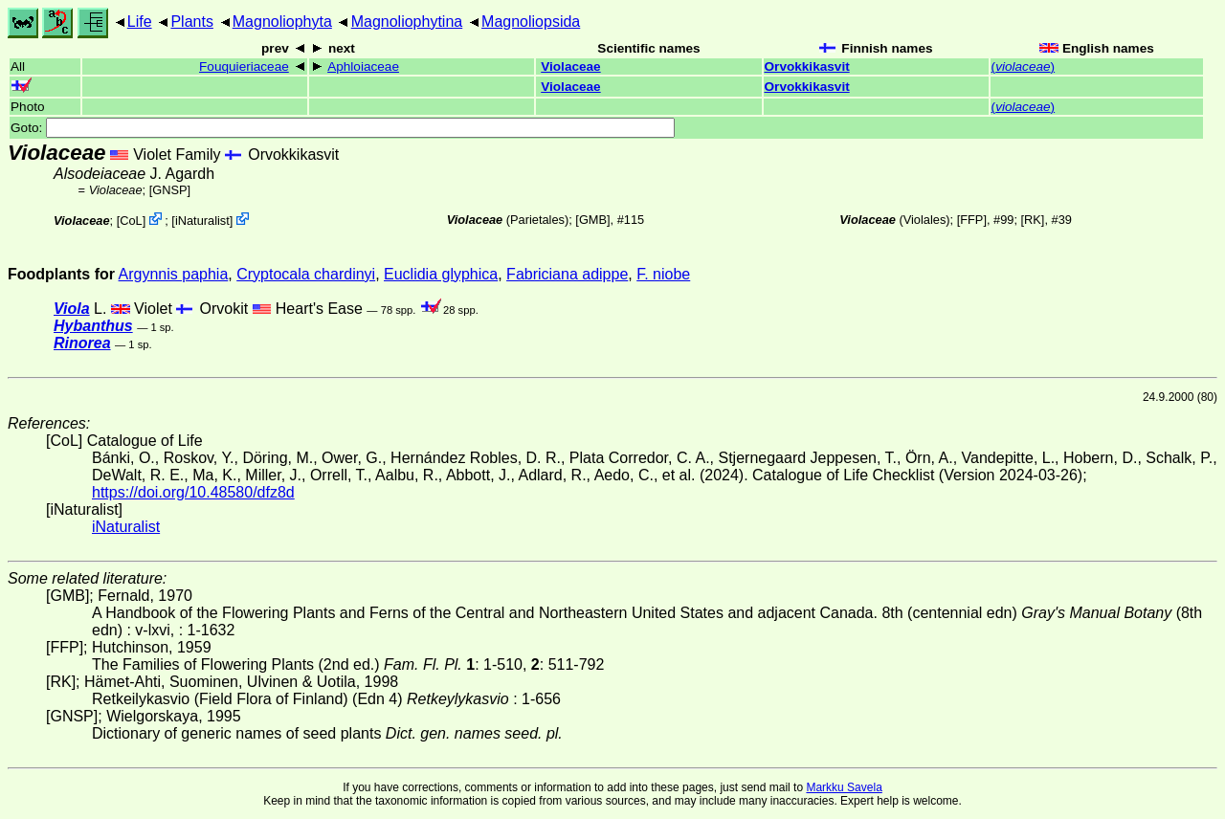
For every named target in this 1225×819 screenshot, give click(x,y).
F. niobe (663, 274)
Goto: (343, 128)
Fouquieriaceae (244, 66)
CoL (131, 220)
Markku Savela (843, 787)
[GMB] (592, 219)
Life (139, 21)
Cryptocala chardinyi (305, 274)
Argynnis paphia (174, 274)
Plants (191, 21)
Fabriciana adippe (567, 274)
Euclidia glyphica (441, 274)
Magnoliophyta (282, 21)
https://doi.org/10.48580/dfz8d (193, 492)
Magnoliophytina (407, 21)
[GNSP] (169, 190)
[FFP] (972, 219)
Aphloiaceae (363, 66)
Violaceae (570, 66)
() (1023, 66)
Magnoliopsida (530, 21)
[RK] (1033, 219)
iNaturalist (202, 220)
